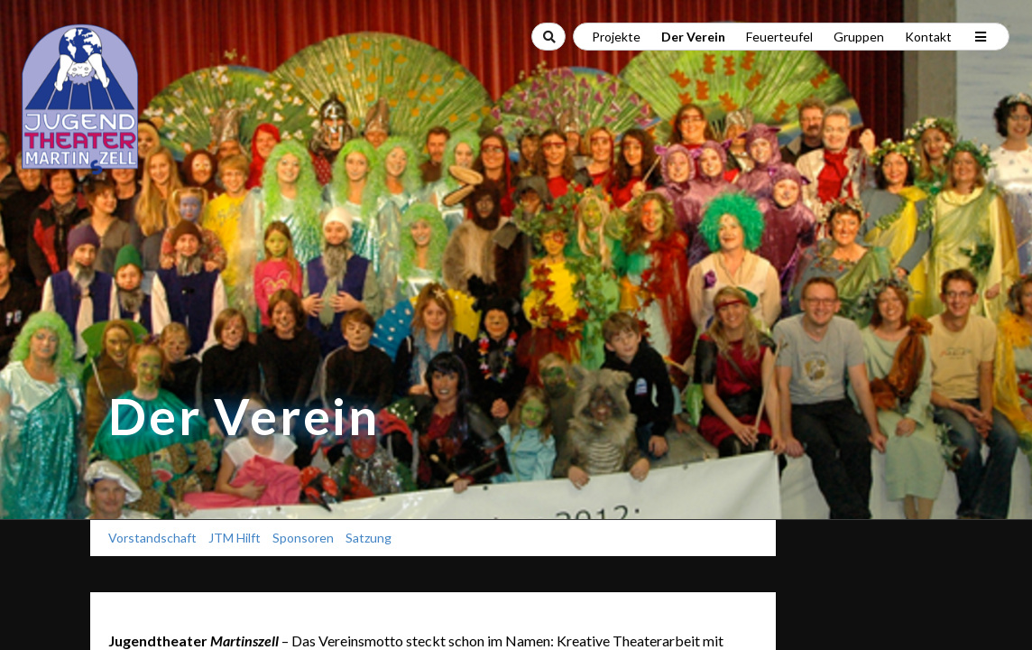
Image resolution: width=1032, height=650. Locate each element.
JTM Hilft (234, 537)
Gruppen (859, 36)
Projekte (616, 36)
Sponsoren (303, 537)
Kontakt (928, 36)
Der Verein (693, 36)
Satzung (369, 537)
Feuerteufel (779, 36)
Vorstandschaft (152, 537)
